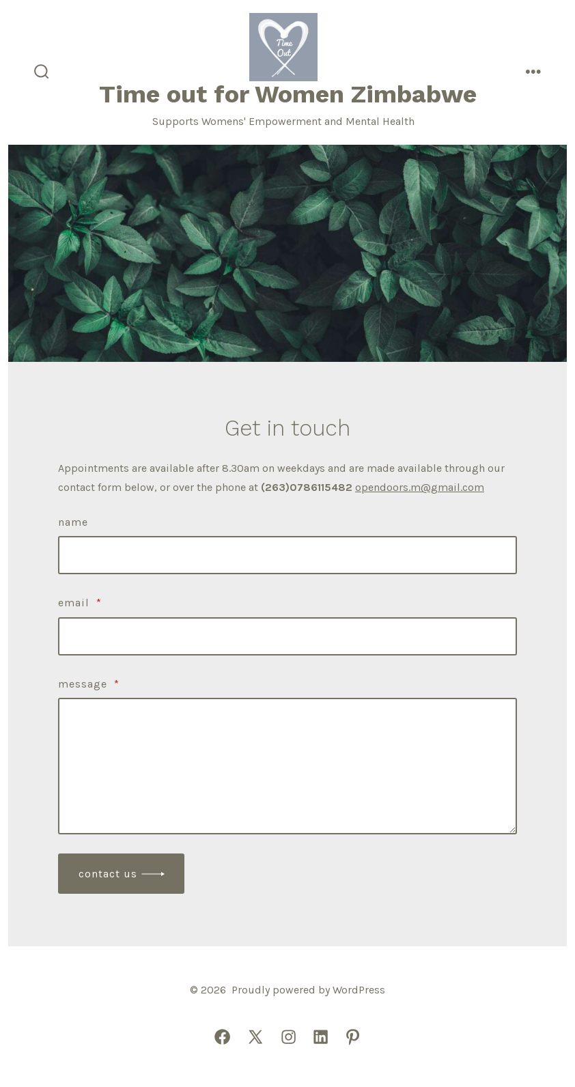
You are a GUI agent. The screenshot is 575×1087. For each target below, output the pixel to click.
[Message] (287, 766)
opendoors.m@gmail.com (419, 487)
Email (80, 602)
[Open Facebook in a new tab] (222, 1036)
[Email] (287, 636)
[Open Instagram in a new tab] (288, 1036)
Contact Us (108, 873)
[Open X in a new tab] (255, 1036)
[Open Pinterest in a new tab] (352, 1036)
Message (89, 683)
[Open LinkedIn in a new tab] (320, 1036)
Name (73, 522)
